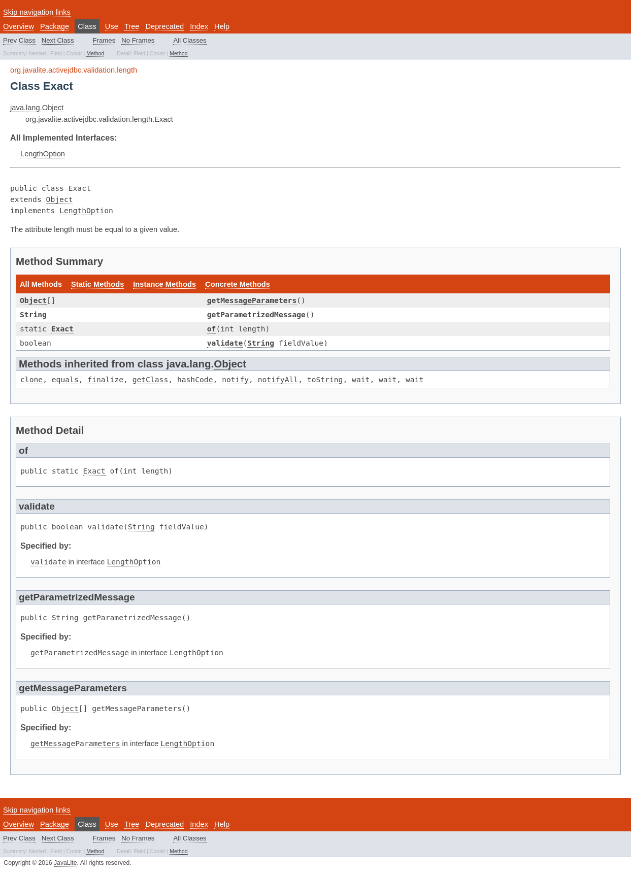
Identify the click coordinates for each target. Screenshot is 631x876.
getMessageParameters (251, 300)
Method (95, 53)
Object (59, 199)
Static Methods (97, 284)
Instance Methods (164, 284)
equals (65, 379)
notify (235, 379)
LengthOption (42, 154)
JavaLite (65, 862)
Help (221, 26)
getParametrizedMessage (256, 314)
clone (31, 379)
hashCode (195, 379)
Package (54, 26)
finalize (105, 379)
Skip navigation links (37, 12)
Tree (132, 26)
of (211, 328)
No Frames (137, 40)
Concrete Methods (237, 284)
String (33, 314)
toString (325, 379)
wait (361, 379)
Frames (104, 40)
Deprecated (164, 26)
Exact (62, 328)
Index (199, 26)
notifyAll (278, 379)
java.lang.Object (36, 108)
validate (225, 343)
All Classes (189, 40)
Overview (18, 26)
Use (111, 26)
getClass (150, 379)
